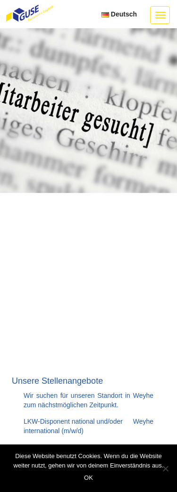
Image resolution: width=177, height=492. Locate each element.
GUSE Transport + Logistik (29, 14)
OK (88, 477)
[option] (88, 110)
